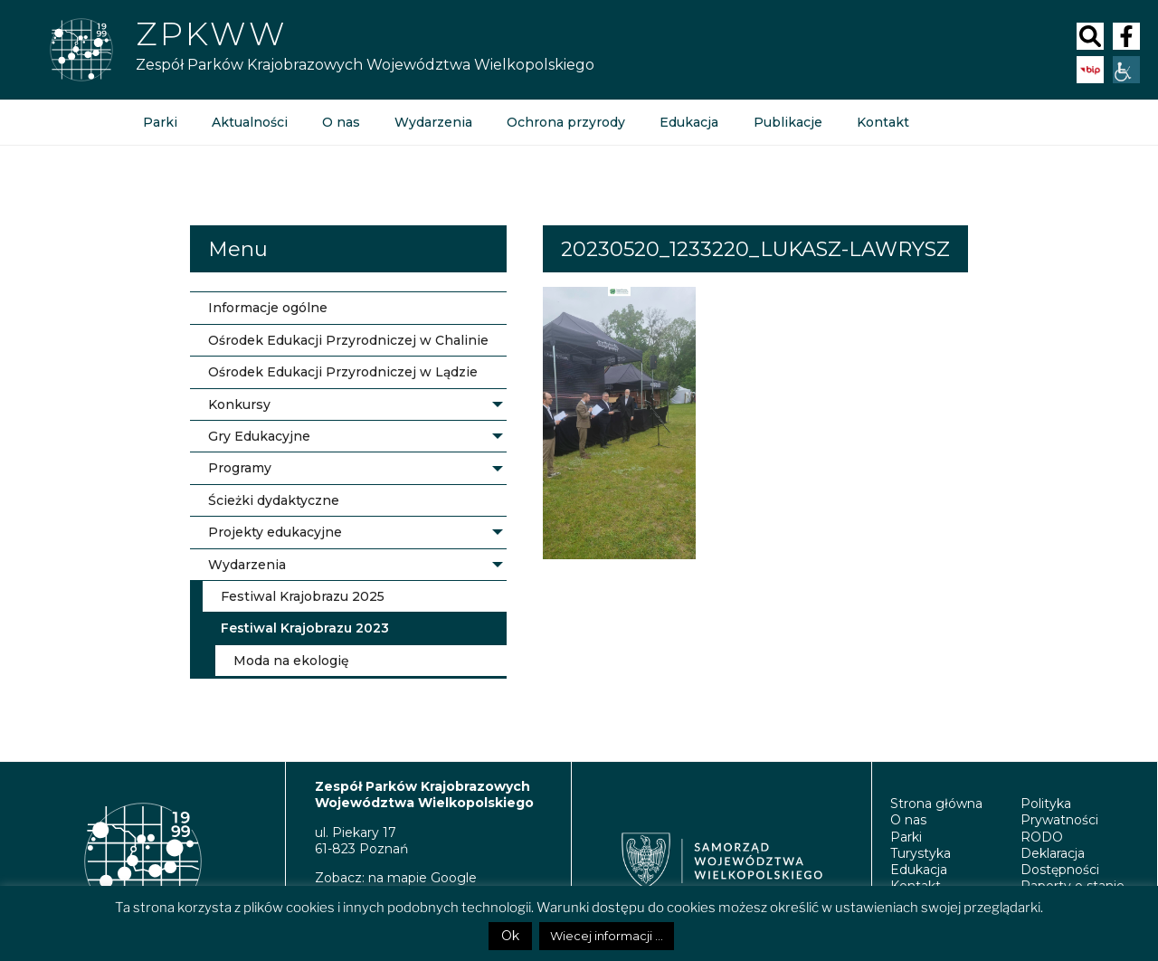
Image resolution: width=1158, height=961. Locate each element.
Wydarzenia (433, 122)
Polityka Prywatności (1059, 811)
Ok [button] (510, 936)
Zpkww (211, 33)
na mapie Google (422, 878)
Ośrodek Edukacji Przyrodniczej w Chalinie (348, 340)
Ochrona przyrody (566, 122)
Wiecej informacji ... (606, 935)
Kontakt (882, 122)
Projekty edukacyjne (275, 532)
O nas (341, 122)
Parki (160, 122)
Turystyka (920, 853)
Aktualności (250, 122)
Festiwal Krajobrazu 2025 (302, 596)
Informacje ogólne (267, 308)
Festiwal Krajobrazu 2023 (305, 628)
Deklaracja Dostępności (1059, 861)
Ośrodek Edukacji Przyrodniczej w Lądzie (343, 372)
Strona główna (936, 803)
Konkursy (239, 404)
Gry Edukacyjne (259, 436)
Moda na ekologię (291, 660)
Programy (239, 468)
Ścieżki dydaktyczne (273, 500)
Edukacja (689, 122)
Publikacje (787, 122)
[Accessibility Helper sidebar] (1126, 69)
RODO (1041, 837)
